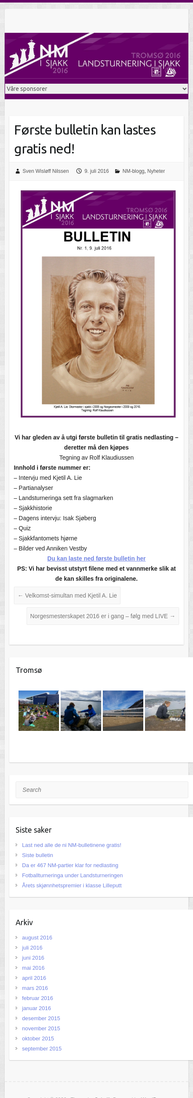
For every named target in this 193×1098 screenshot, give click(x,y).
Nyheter (156, 171)
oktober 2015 (38, 1038)
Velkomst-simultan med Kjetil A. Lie (67, 595)
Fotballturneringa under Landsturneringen (72, 875)
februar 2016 (37, 998)
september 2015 (42, 1048)
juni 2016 (33, 958)
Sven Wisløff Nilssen (46, 171)
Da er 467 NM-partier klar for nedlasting (70, 865)
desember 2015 (41, 1018)
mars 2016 (35, 988)
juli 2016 (32, 948)
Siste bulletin (37, 855)
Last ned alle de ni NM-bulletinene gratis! (71, 845)
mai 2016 (33, 968)
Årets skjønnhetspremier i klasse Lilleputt (71, 885)
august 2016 (37, 937)
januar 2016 (36, 1008)
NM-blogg (134, 171)
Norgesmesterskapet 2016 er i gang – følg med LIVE (103, 616)
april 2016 (34, 978)
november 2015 (41, 1028)
